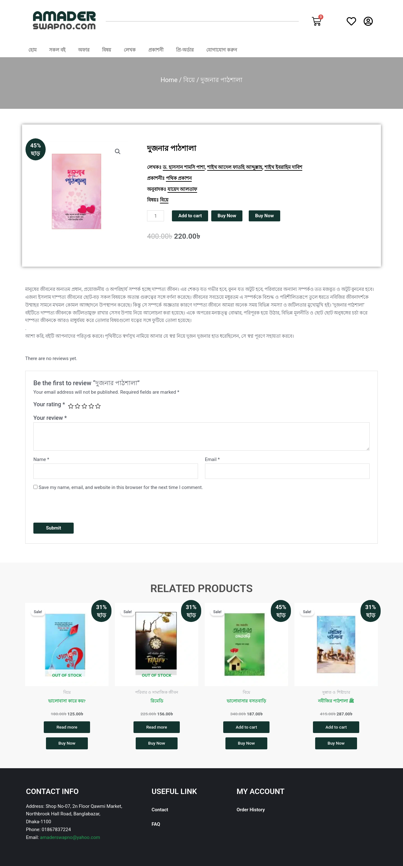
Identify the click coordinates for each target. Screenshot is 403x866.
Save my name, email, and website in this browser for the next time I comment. (121, 487)
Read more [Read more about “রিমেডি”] (156, 727)
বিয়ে (189, 80)
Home (169, 80)
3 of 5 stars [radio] (84, 406)
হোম (32, 50)
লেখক (130, 50)
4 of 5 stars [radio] (91, 406)
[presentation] (81, 505)
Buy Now (227, 216)
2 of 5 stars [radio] (77, 406)
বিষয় (106, 50)
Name (41, 459)
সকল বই (57, 50)
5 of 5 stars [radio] (98, 406)
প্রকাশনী (155, 50)
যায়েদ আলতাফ (182, 189)
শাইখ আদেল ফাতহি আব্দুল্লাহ (234, 167)
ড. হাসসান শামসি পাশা (184, 167)
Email (212, 459)
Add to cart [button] (246, 727)
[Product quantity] (155, 215)
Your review (50, 417)
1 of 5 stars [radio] (71, 406)
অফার (83, 50)
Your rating (49, 404)
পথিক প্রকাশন (179, 178)
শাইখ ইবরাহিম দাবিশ (283, 167)
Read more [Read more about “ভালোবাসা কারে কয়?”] (66, 727)
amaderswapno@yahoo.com (70, 839)
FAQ (156, 826)
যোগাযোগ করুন (221, 50)
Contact (160, 811)
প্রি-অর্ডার (185, 50)
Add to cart (190, 216)
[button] (117, 151)
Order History (250, 811)
